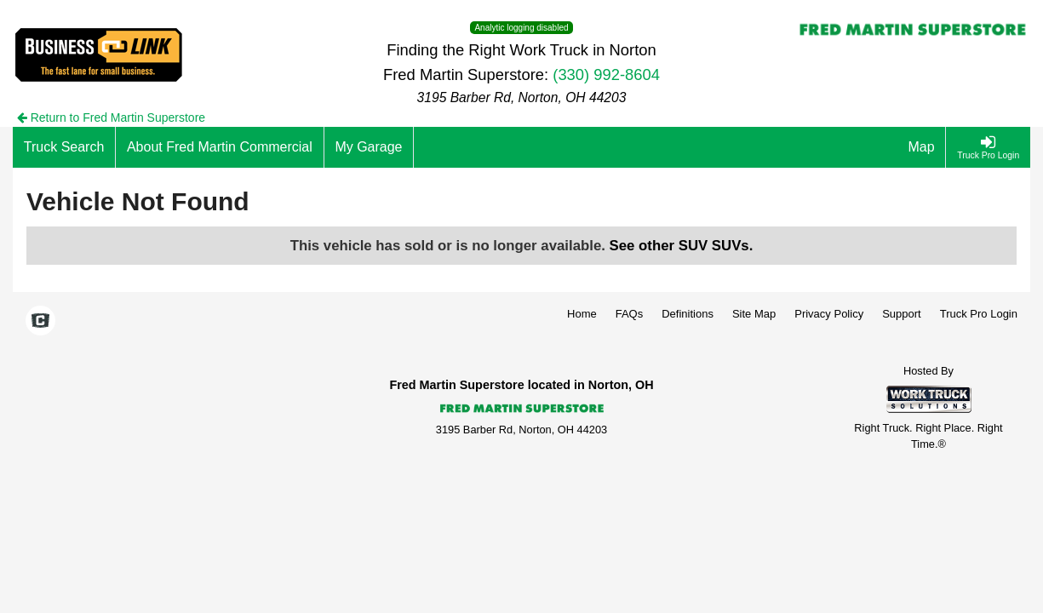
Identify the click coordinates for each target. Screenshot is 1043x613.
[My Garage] (369, 147)
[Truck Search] (64, 147)
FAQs (630, 313)
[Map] (922, 147)
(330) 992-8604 (606, 74)
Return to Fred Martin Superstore (111, 117)
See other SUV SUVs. (682, 246)
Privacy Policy (828, 313)
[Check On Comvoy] (40, 322)
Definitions (687, 313)
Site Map (754, 313)
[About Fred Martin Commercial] (220, 147)
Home (582, 313)
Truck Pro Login (978, 313)
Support (901, 313)
